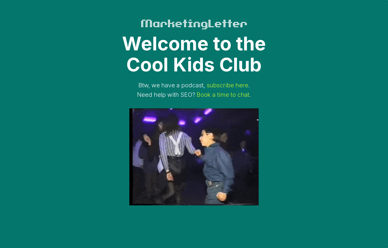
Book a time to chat (223, 94)
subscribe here (227, 85)
